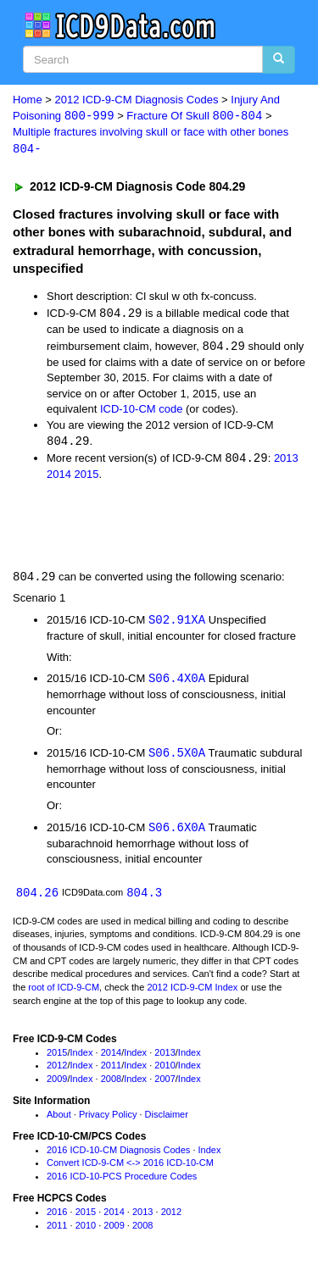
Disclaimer (166, 1120)
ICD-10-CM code (141, 410)
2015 (87, 477)
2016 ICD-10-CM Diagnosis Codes (118, 1156)
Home (27, 99)
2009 (57, 1084)
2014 (59, 477)
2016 (57, 1218)
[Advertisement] (135, 527)
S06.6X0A (176, 832)
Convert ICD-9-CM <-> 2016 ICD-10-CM (130, 1168)
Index (81, 1057)
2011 (111, 1071)
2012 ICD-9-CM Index (192, 993)
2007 (164, 1084)
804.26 (37, 898)
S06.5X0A (176, 757)
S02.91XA (176, 623)
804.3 (144, 898)
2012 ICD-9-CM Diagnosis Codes (137, 99)
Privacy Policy (108, 1120)
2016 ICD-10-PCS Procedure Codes (122, 1182)
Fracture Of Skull (194, 116)
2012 (57, 1071)
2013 (286, 461)
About (59, 1120)
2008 (111, 1084)
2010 (164, 1071)
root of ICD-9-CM (63, 993)
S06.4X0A (176, 682)
